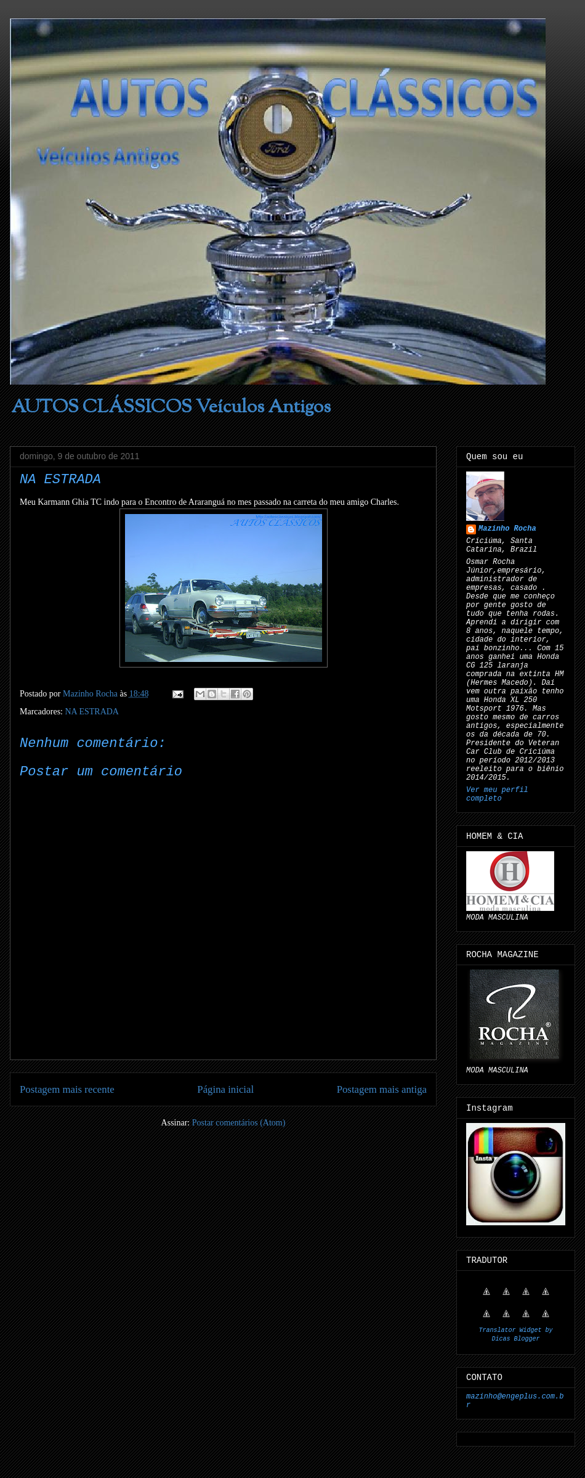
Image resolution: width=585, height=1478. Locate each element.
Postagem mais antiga (382, 1089)
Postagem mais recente (67, 1089)
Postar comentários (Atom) (239, 1122)
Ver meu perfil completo (497, 794)
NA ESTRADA (92, 711)
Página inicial (225, 1089)
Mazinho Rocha (507, 529)
